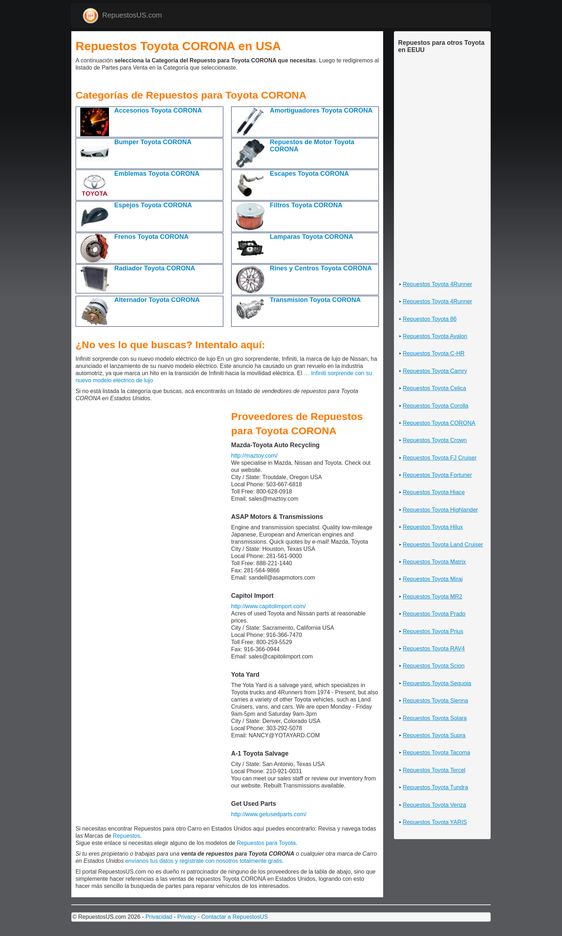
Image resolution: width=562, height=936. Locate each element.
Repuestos (126, 836)
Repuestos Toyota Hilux (433, 527)
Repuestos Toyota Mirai (433, 579)
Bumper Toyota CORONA (153, 142)
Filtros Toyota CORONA (306, 205)
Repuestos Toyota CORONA (439, 423)
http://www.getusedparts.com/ (268, 814)
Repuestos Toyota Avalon (435, 336)
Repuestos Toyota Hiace (434, 492)
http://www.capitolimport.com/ (268, 606)
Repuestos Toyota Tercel (434, 770)
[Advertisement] (443, 164)
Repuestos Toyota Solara (435, 718)
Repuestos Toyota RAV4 (434, 649)
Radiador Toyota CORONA (154, 268)
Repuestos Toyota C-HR (434, 353)
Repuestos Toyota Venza (434, 805)
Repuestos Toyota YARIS (435, 822)
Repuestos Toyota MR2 (432, 597)
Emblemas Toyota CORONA (157, 173)
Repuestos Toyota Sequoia (437, 683)
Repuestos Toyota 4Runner (437, 284)
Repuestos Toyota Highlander (440, 510)
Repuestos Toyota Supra (434, 735)
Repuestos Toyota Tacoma (436, 753)
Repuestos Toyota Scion (434, 666)
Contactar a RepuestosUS (234, 917)
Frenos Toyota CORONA (151, 236)
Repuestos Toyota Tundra (435, 787)
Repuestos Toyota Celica (434, 388)
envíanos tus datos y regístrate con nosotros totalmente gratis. (204, 861)
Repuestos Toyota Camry (435, 371)
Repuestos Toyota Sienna (435, 701)
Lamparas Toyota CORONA (311, 236)
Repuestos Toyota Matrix (434, 562)
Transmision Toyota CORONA (315, 299)
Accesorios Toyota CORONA (158, 110)
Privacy (186, 917)
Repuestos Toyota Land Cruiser (443, 545)
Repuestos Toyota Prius (433, 631)
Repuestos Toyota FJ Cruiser (440, 458)
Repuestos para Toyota (266, 843)
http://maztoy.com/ (254, 456)
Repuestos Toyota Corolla (435, 406)
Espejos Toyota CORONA (153, 205)
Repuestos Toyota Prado (434, 614)
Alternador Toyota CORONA (157, 299)
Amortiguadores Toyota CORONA (321, 110)
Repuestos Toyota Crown (435, 440)
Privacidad (159, 917)
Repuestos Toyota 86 (430, 319)
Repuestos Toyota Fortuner (437, 475)
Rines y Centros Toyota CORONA (321, 268)
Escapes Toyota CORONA (309, 173)
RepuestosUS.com (122, 16)
